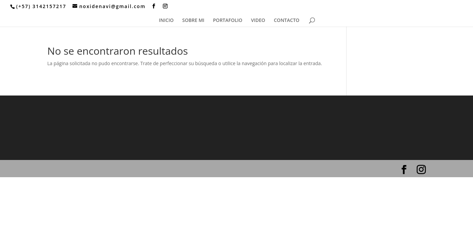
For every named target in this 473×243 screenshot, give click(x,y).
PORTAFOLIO (227, 20)
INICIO (166, 20)
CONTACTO (286, 20)
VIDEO (258, 20)
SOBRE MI (193, 20)
